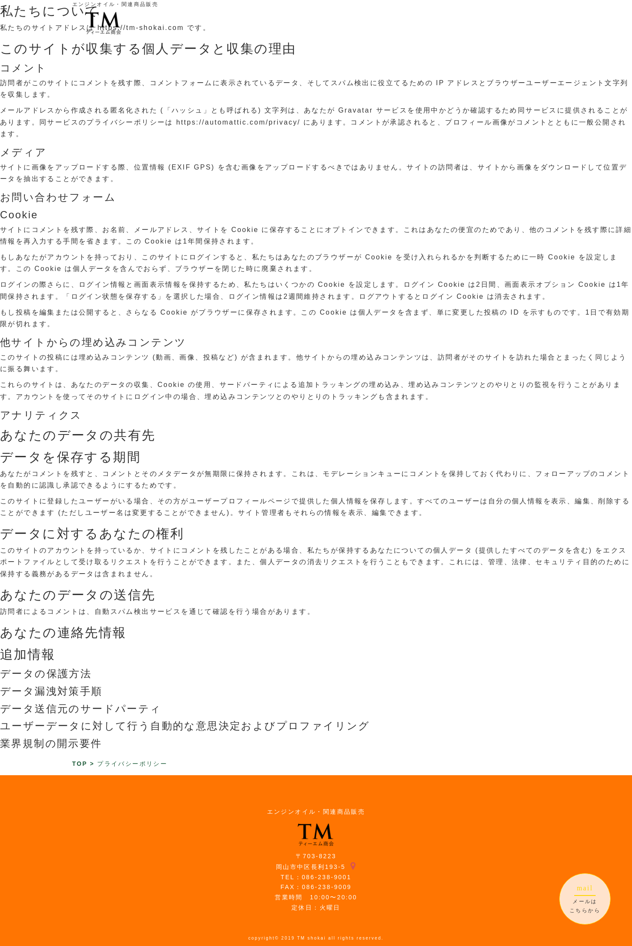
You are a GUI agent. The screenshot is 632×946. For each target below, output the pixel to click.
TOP (79, 763)
